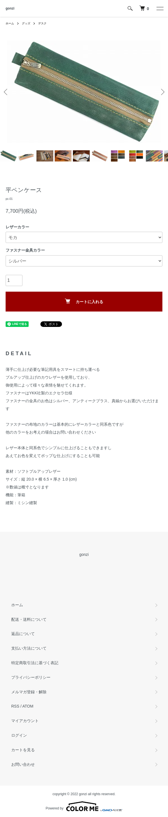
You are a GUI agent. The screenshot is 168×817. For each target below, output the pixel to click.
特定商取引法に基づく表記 (34, 663)
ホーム (10, 23)
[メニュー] (159, 8)
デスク (42, 23)
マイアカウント (25, 720)
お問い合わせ (23, 764)
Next (161, 91)
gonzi (10, 8)
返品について (23, 633)
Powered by (84, 806)
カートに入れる (84, 301)
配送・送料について (29, 619)
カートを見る (23, 750)
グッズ (26, 23)
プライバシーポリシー (30, 677)
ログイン (19, 735)
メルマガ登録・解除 (29, 692)
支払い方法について (29, 648)
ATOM (27, 706)
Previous (6, 91)
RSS (15, 706)
